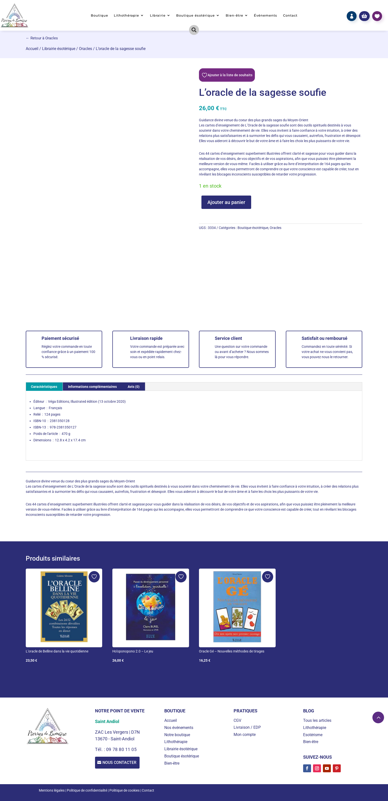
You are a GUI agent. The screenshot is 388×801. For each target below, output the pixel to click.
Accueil (32, 48)
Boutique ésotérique (195, 15)
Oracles (85, 48)
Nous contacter (121, 763)
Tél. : (100, 749)
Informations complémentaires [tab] (92, 387)
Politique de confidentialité (87, 790)
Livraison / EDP (247, 727)
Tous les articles (317, 720)
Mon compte (245, 734)
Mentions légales (52, 790)
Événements (265, 15)
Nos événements (178, 727)
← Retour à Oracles (42, 38)
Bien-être (234, 15)
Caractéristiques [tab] (44, 387)
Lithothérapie (126, 15)
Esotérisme (312, 734)
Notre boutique (177, 734)
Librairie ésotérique (58, 48)
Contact (290, 15)
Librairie (158, 15)
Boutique (99, 15)
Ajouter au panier (226, 202)
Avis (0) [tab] (134, 387)
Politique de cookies (124, 790)
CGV (237, 720)
